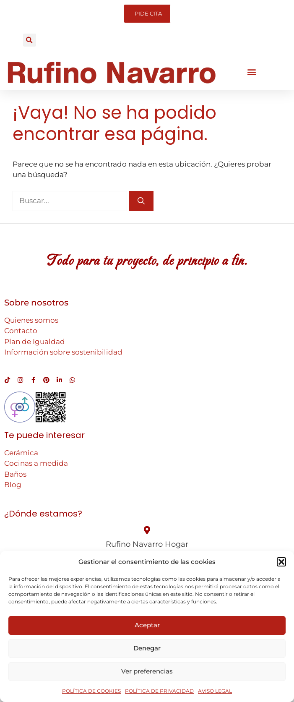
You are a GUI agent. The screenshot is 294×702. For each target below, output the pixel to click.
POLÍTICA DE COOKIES (91, 691)
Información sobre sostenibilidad (63, 352)
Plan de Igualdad (34, 341)
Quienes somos (31, 320)
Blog (12, 484)
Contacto (20, 330)
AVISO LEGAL (215, 691)
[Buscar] (141, 201)
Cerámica (21, 453)
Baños (15, 474)
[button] (281, 562)
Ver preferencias (147, 671)
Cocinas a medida (36, 463)
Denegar (147, 648)
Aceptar (147, 625)
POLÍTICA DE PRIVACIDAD (159, 691)
